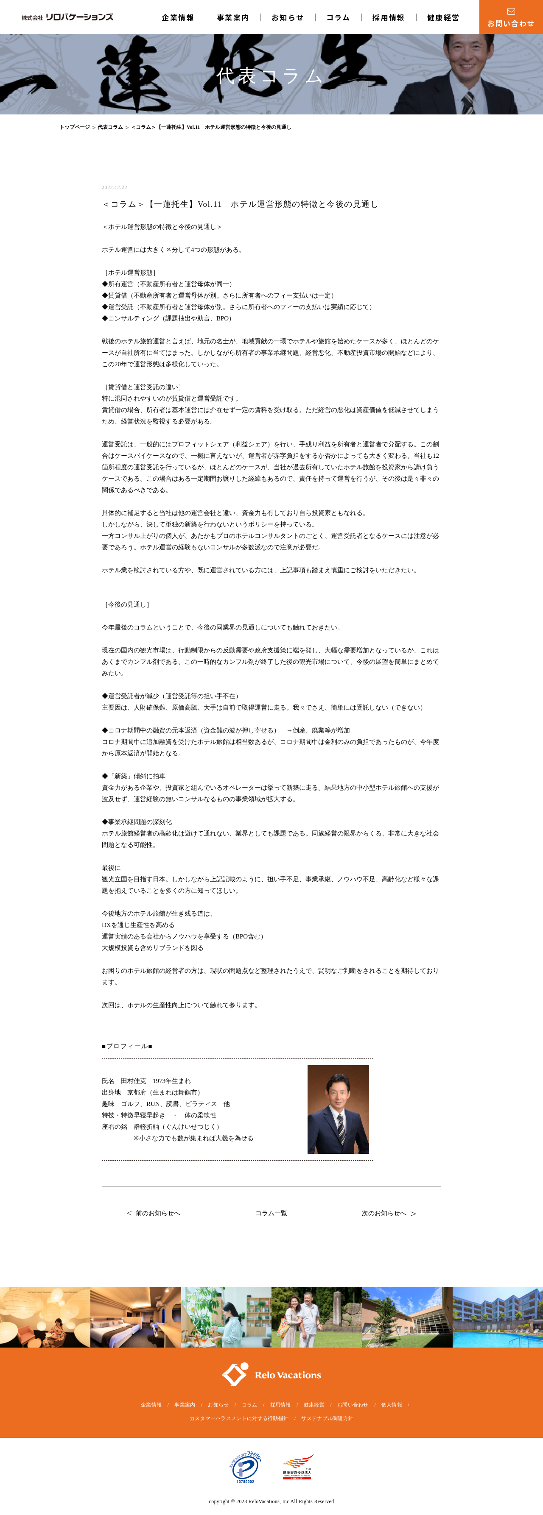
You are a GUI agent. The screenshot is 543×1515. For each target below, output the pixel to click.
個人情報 (391, 1405)
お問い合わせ (353, 1405)
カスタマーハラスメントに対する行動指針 (239, 1418)
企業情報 (178, 17)
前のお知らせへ (153, 1213)
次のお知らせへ (389, 1213)
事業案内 (233, 17)
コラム (338, 17)
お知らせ (288, 17)
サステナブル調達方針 (327, 1418)
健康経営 (443, 17)
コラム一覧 (271, 1213)
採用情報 (389, 17)
